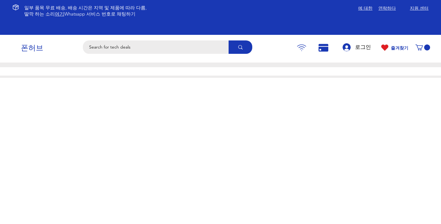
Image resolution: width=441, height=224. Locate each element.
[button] (422, 47)
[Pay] (301, 48)
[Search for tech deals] (152, 47)
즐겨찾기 (399, 48)
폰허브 (32, 47)
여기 (59, 14)
